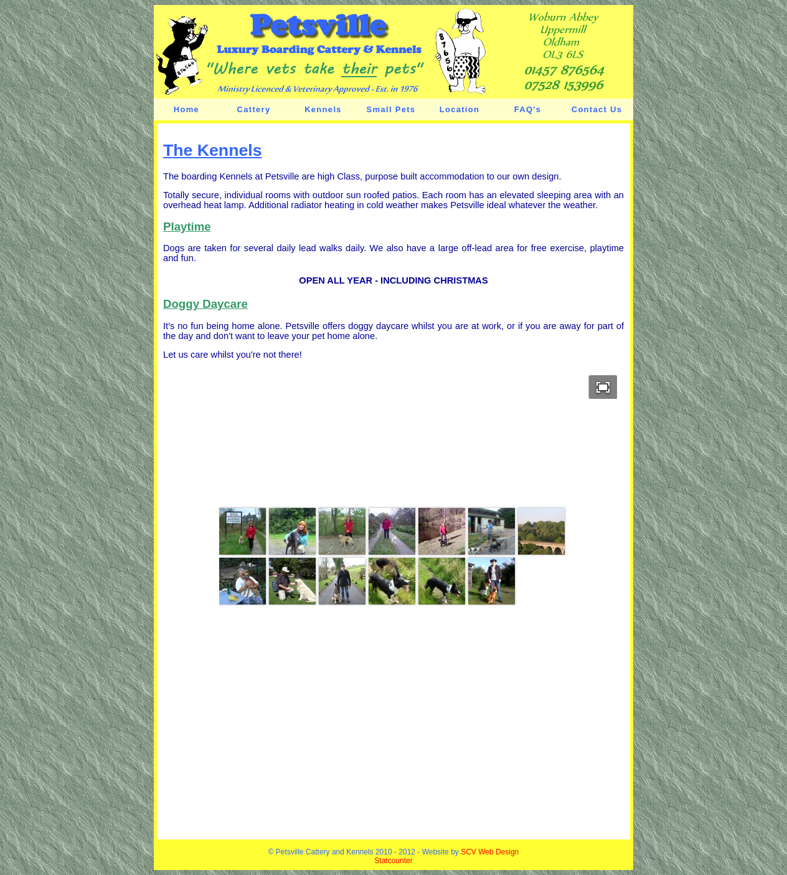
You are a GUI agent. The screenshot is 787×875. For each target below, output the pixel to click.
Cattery (254, 109)
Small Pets (391, 109)
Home (186, 109)
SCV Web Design (490, 852)
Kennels (323, 109)
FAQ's (528, 109)
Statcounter (393, 860)
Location (460, 109)
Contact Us (597, 109)
